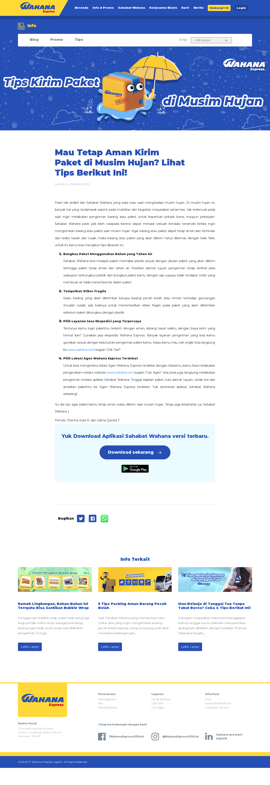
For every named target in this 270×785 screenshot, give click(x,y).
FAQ (208, 699)
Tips (79, 40)
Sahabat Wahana (131, 8)
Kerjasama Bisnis (163, 8)
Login (241, 8)
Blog (34, 40)
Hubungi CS (219, 8)
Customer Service (217, 707)
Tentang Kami (107, 699)
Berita (199, 8)
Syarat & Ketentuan (218, 703)
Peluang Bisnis (107, 707)
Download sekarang (135, 452)
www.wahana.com (81, 350)
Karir (185, 8)
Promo (56, 40)
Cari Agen (158, 707)
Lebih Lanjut (30, 647)
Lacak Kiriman (160, 699)
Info (100, 703)
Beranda (81, 8)
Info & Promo (103, 8)
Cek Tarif (157, 703)
